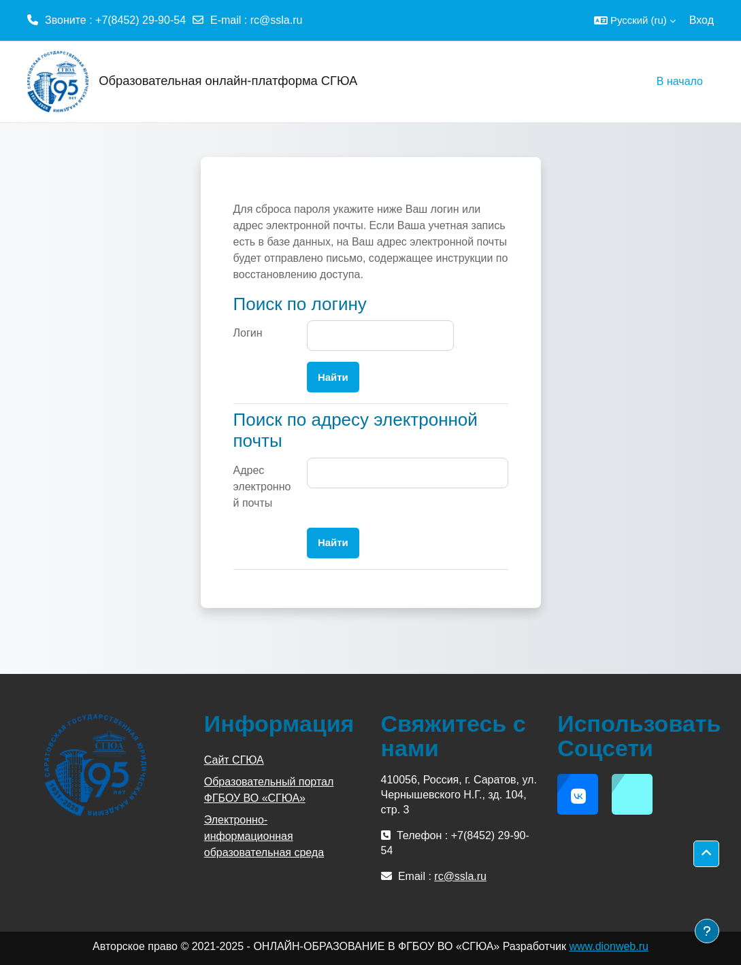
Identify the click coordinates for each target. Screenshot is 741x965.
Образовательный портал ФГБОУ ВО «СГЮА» (269, 790)
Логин (248, 333)
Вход (701, 20)
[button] (635, 20)
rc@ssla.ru (276, 20)
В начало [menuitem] (680, 81)
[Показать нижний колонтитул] (707, 931)
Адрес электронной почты (262, 486)
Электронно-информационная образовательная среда (264, 836)
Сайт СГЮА (234, 760)
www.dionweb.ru (608, 946)
